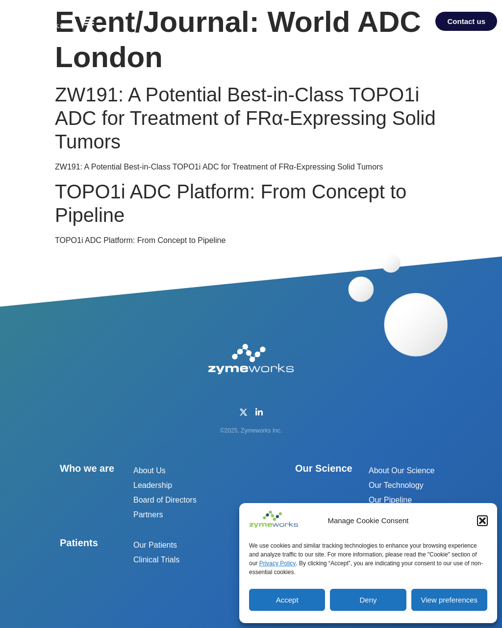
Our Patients (155, 545)
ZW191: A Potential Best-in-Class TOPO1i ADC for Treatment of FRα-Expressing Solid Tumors (245, 118)
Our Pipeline (390, 500)
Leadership (152, 485)
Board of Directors (165, 500)
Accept (287, 600)
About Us (149, 470)
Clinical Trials (156, 560)
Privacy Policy (277, 563)
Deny (367, 600)
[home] (37, 19)
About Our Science (401, 470)
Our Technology (396, 485)
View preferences (449, 600)
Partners (148, 514)
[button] (482, 521)
